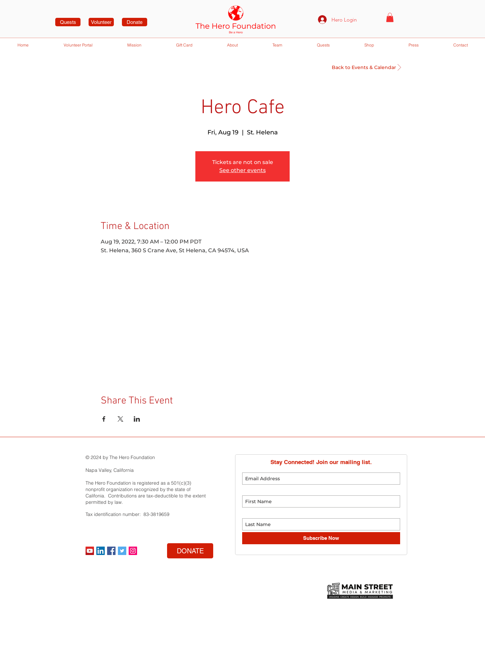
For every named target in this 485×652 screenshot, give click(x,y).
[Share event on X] (120, 419)
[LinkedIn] (100, 551)
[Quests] (67, 22)
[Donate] (134, 22)
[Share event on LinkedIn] (137, 419)
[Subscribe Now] (321, 538)
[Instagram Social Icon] (133, 551)
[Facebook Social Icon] (111, 551)
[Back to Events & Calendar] (364, 67)
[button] (390, 17)
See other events (242, 170)
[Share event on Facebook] (104, 419)
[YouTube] (90, 551)
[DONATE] (190, 550)
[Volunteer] (101, 22)
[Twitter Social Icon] (122, 551)
